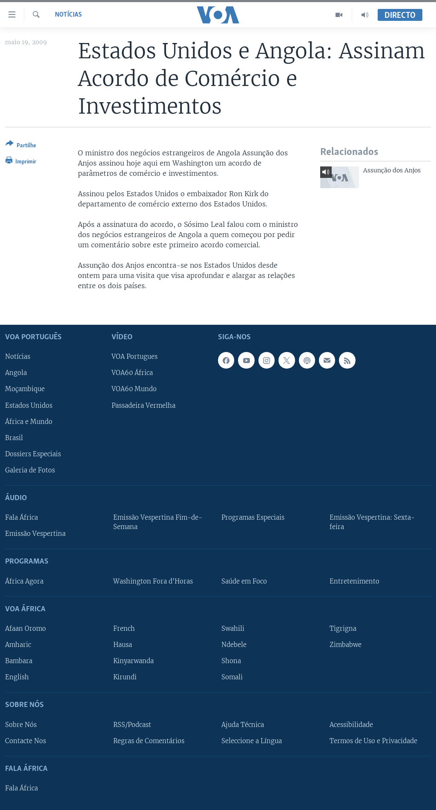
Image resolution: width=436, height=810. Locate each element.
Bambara (18, 661)
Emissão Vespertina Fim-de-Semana (157, 522)
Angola (16, 373)
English (17, 677)
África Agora (24, 581)
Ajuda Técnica (242, 725)
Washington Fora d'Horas (153, 581)
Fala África (21, 517)
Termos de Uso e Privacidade (373, 741)
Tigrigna (343, 629)
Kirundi (125, 677)
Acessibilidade (351, 725)
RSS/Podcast (132, 725)
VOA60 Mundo (134, 389)
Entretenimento (354, 581)
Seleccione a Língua (251, 741)
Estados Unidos (28, 405)
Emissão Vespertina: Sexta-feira (372, 522)
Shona (231, 661)
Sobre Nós (21, 725)
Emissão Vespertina (35, 534)
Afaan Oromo (25, 629)
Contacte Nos (25, 741)
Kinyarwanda (133, 661)
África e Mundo (28, 422)
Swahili (232, 629)
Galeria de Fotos (30, 470)
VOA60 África (132, 373)
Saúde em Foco (244, 581)
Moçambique (25, 389)
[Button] (21, 146)
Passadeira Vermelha (143, 405)
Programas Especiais (252, 517)
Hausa (122, 645)
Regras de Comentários (148, 741)
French (124, 629)
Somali (232, 677)
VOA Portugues (135, 357)
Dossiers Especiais (33, 454)
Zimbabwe (345, 645)
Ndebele (234, 645)
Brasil (14, 438)
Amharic (18, 645)
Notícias (68, 14)
